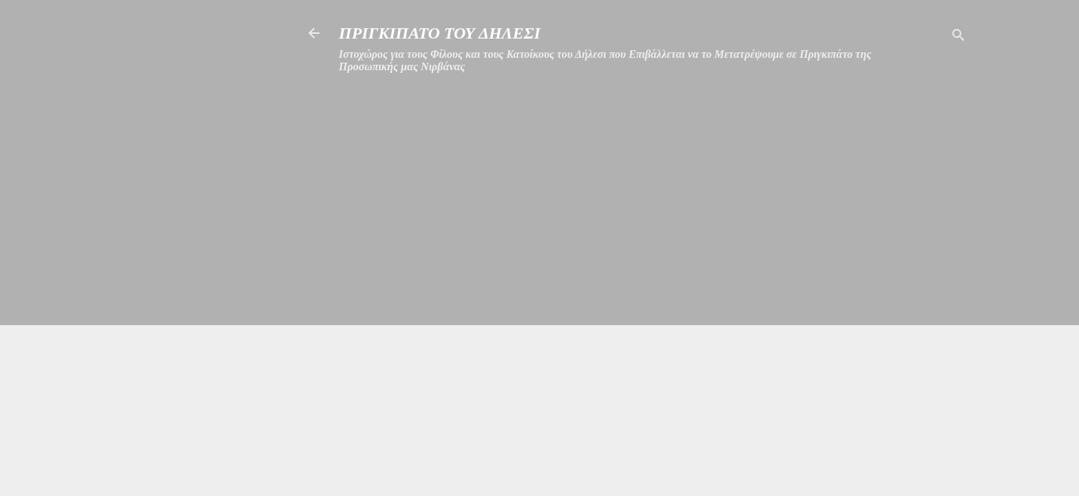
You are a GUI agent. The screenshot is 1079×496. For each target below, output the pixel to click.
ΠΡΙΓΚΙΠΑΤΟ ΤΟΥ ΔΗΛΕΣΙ (440, 33)
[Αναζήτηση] (958, 38)
